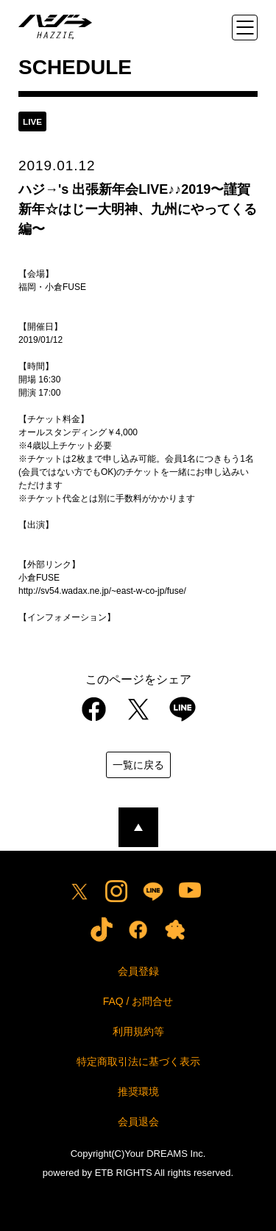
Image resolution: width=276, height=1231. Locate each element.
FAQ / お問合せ (138, 1001)
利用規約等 (138, 1031)
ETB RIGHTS (123, 1172)
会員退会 (138, 1121)
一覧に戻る (138, 765)
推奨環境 (138, 1091)
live (32, 121)
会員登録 (138, 971)
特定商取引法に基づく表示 (138, 1061)
